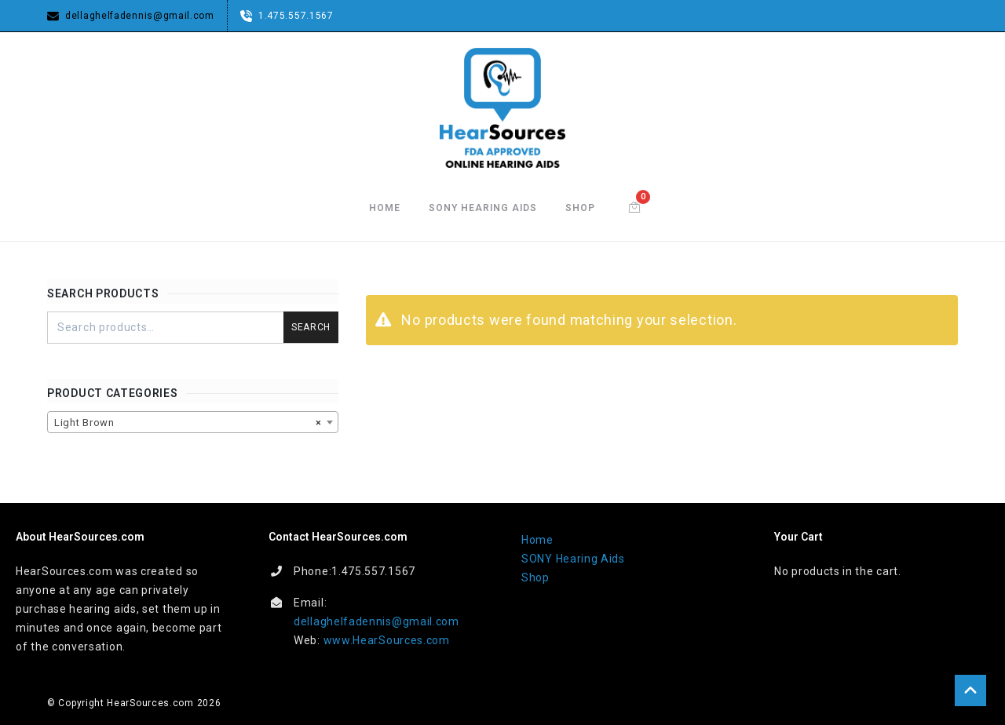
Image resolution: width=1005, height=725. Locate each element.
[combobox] (192, 422)
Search (311, 327)
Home (384, 207)
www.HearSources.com (386, 640)
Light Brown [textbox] (188, 423)
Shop (580, 207)
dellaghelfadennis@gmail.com (376, 621)
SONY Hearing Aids (483, 207)
